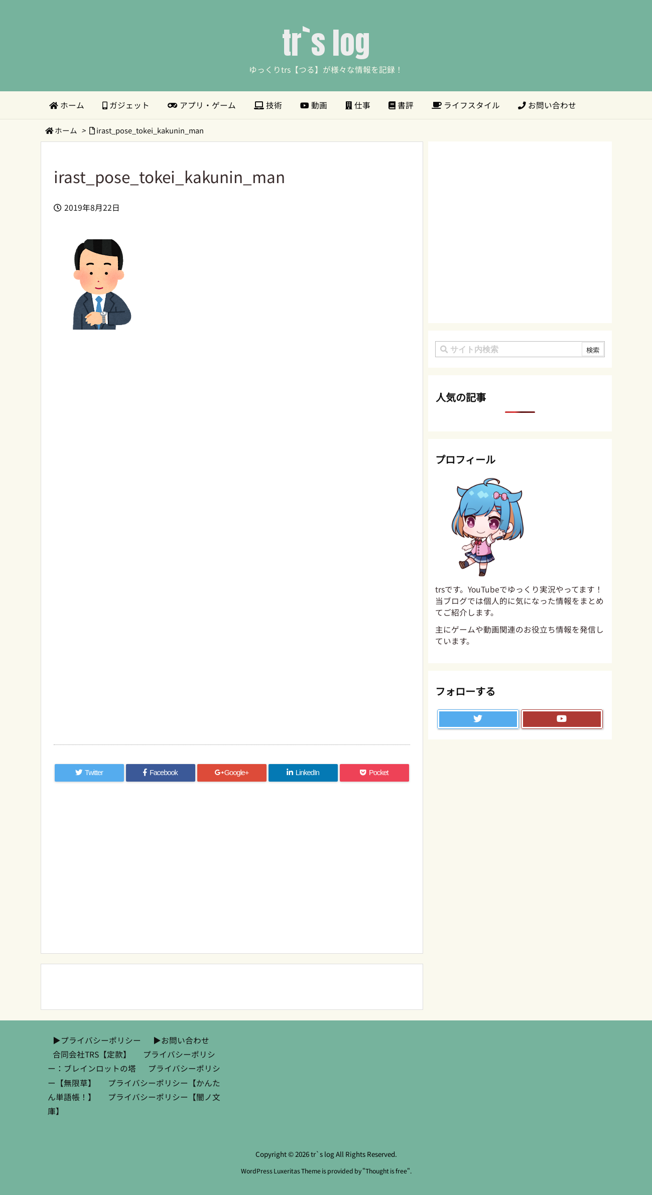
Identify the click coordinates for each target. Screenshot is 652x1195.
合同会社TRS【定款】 (92, 1054)
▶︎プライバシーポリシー (97, 1040)
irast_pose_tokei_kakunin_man (150, 130)
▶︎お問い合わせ (181, 1040)
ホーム (66, 130)
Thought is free (386, 1170)
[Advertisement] (232, 450)
